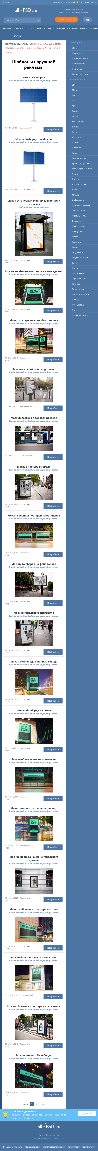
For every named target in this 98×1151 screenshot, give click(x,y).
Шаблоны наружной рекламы (43, 80)
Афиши (83, 28)
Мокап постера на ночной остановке (34, 320)
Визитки (41, 28)
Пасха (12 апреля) (34, 47)
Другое (75, 132)
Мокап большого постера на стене (34, 957)
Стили (75, 268)
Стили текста (78, 273)
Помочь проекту (66, 19)
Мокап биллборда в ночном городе (33, 661)
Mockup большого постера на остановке (33, 1006)
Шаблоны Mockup (18, 80)
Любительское (79, 184)
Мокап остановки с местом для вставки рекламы (33, 202)
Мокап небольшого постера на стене (34, 909)
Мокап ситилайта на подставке (34, 369)
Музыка (75, 194)
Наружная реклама (81, 205)
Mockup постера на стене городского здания (34, 858)
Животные (77, 137)
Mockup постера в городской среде (34, 418)
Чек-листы (87, 1147)
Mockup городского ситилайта (34, 612)
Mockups (61, 28)
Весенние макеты (38, 43)
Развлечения (78, 289)
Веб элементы (78, 121)
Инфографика (78, 200)
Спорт (75, 263)
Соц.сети (30, 28)
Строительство (79, 278)
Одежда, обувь (79, 215)
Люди (74, 189)
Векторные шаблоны (52, 1147)
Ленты (75, 174)
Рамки (51, 28)
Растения (76, 242)
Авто (74, 105)
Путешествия (78, 304)
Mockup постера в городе (34, 466)
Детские (75, 126)
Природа (76, 299)
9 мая (48, 47)
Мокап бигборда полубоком (33, 139)
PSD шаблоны (31, 1147)
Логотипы (72, 28)
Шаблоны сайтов (80, 58)
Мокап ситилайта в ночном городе (34, 808)
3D (73, 85)
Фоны (75, 310)
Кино (74, 153)
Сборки (75, 247)
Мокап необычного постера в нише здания (33, 271)
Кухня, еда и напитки (82, 168)
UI (73, 100)
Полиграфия (78, 63)
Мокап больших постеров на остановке (34, 515)
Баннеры (76, 111)
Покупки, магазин (80, 294)
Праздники (77, 69)
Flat (73, 95)
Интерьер (76, 147)
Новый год (77, 53)
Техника (76, 284)
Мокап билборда (34, 77)
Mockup (75, 90)
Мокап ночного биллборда (34, 1055)
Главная (6, 2)
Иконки (75, 142)
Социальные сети (80, 74)
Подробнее (53, 129)
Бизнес (75, 116)
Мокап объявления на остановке (34, 759)
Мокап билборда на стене (34, 710)
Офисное (76, 221)
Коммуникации (79, 158)
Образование (78, 210)
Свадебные (77, 252)
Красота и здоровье (81, 163)
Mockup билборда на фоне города (33, 564)
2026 (74, 48)
